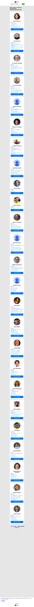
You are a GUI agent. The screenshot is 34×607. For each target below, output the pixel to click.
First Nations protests (14, 375)
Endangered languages (15, 52)
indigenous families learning (16, 144)
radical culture (14, 256)
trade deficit (14, 328)
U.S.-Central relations (16, 96)
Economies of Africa (14, 399)
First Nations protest (14, 374)
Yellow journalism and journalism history (16, 74)
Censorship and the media (15, 76)
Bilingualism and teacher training (16, 190)
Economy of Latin (15, 395)
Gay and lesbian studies (15, 468)
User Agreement (6, 599)
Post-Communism (14, 306)
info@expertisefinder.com (25, 598)
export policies (14, 326)
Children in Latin (15, 140)
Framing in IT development (15, 560)
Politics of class (13, 422)
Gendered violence (14, 28)
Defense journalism (14, 98)
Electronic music (14, 491)
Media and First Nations (15, 376)
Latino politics (13, 443)
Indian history (15, 47)
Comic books (13, 512)
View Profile (17, 32)
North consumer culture (17, 557)
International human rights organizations (15, 167)
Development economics (15, 396)
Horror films (13, 513)
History (13, 210)
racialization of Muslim (17, 350)
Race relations (13, 444)
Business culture (14, 582)
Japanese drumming (16, 117)
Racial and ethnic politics (15, 445)
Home (30, 598)
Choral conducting (14, 118)
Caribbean (13, 26)
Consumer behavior (14, 584)
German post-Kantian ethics (16, 281)
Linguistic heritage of (15, 188)
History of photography (15, 469)
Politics (13, 233)
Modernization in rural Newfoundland (15, 562)
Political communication (15, 538)
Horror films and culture (17, 511)
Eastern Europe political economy (17, 304)
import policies (14, 327)
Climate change (13, 535)
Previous (13, 592)
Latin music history (16, 488)
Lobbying (12, 421)
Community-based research (16, 27)
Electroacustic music (14, 490)
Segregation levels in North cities (16, 373)
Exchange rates (13, 329)
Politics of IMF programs (15, 305)
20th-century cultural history (16, 257)
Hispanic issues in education (16, 187)
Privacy (2, 599)
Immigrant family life (14, 351)
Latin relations (15, 162)
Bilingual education (14, 189)
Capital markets (13, 583)
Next (17, 593)
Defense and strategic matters (16, 97)
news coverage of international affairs (15, 72)
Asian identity (15, 349)
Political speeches (14, 514)
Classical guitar (13, 489)
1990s (12, 75)
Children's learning (14, 143)
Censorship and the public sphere (17, 467)
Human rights (13, 165)
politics (14, 418)
